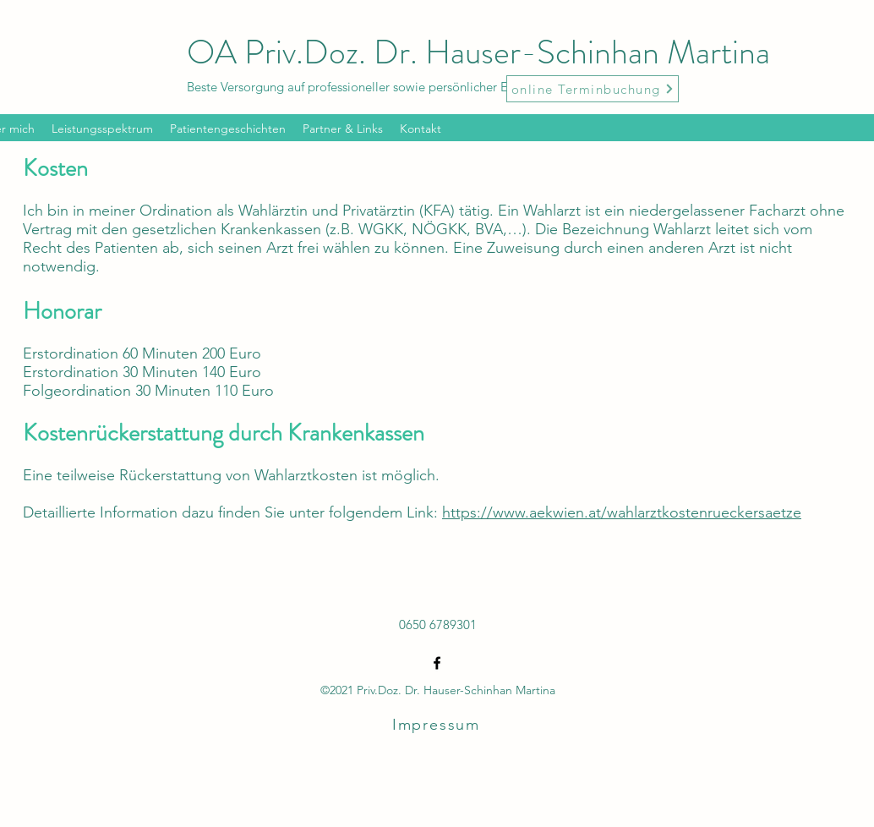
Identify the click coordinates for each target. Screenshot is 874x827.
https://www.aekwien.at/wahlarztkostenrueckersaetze (621, 512)
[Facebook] (437, 662)
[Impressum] (438, 724)
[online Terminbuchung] (592, 88)
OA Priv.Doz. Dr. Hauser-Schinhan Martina (478, 52)
